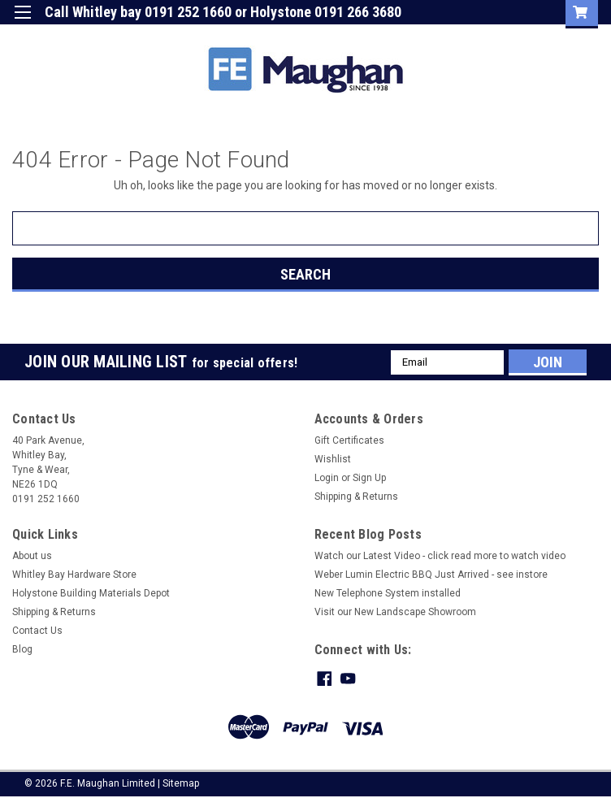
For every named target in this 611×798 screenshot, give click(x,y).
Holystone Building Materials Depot (91, 593)
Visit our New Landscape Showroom (395, 612)
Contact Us (37, 630)
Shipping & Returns (356, 496)
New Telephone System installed (387, 593)
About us (32, 556)
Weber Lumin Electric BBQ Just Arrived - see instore (431, 574)
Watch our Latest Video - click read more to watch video (440, 556)
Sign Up (495, 36)
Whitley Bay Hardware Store (74, 574)
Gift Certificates (349, 440)
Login (435, 36)
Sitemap (180, 781)
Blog (22, 649)
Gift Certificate (360, 36)
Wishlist (332, 459)
